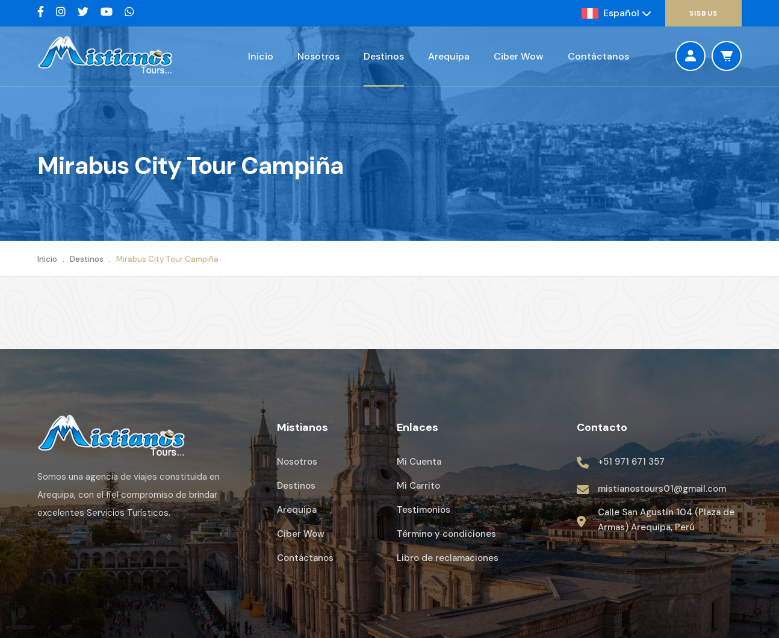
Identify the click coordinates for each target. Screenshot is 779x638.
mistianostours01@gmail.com (662, 489)
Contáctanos (598, 56)
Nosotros (318, 56)
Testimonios (423, 510)
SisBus (703, 13)
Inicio (260, 56)
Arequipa (449, 56)
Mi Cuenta (419, 462)
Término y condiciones (446, 534)
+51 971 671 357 (631, 462)
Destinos (384, 56)
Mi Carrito (418, 486)
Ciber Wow (519, 56)
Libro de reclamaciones (447, 558)
